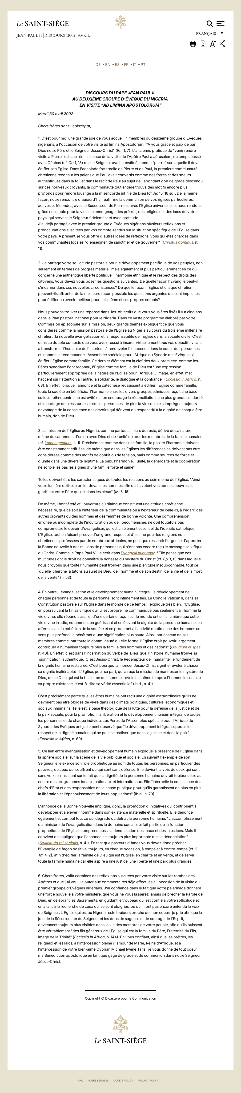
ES (117, 64)
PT (143, 64)
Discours (55, 35)
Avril (84, 35)
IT (134, 64)
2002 (71, 35)
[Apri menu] (220, 24)
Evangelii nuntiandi (137, 553)
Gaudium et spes (186, 647)
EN (107, 64)
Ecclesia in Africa (181, 379)
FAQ (80, 1080)
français (206, 34)
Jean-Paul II (29, 35)
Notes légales (98, 1080)
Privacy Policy (148, 1080)
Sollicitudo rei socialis (59, 842)
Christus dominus (178, 242)
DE (98, 64)
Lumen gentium (58, 442)
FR (126, 64)
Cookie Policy (123, 1080)
